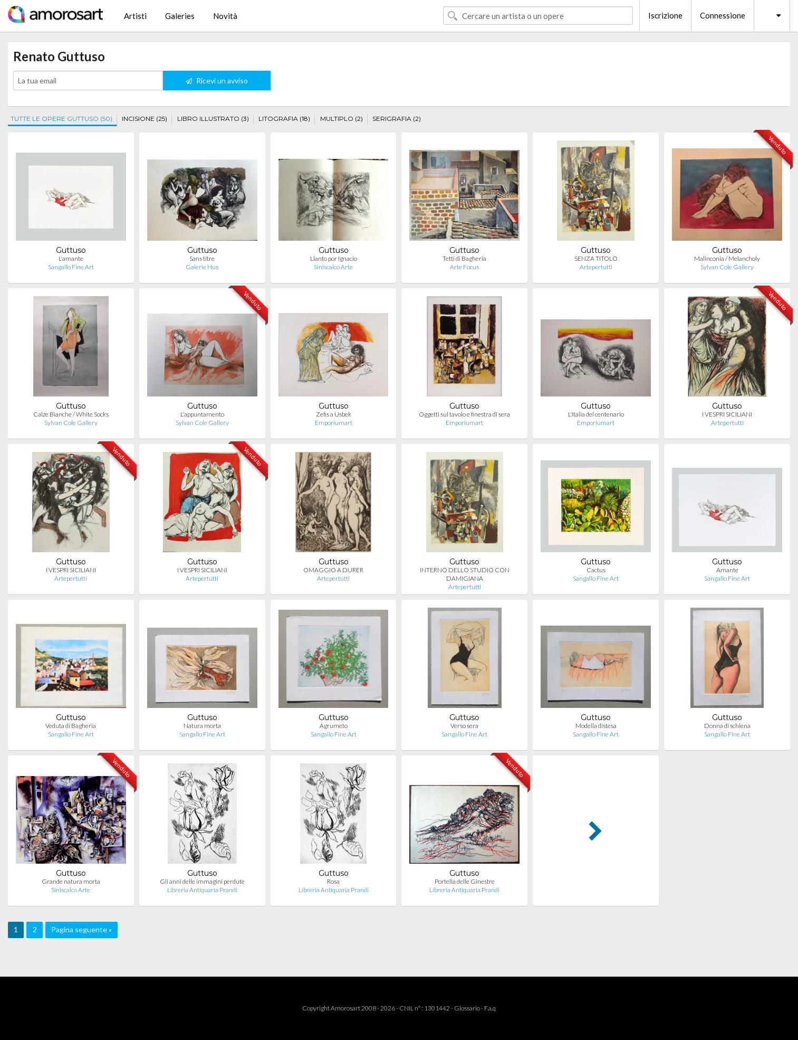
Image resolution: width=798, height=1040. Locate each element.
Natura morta (202, 726)
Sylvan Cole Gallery (727, 267)
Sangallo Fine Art (71, 267)
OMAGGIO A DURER (333, 570)
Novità (225, 16)
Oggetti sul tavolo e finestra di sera (464, 414)
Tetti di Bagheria (464, 258)
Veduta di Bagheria (70, 726)
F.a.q (490, 1008)
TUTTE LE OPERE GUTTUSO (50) (61, 118)
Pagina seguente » (81, 929)
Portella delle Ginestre (465, 881)
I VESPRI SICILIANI (727, 414)
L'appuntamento (202, 414)
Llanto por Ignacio (333, 258)
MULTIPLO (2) (341, 118)
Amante (727, 570)
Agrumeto (334, 726)
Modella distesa (596, 726)
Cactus (596, 570)
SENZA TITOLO (596, 258)
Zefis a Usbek (333, 414)
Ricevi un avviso (217, 80)
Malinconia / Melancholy (727, 258)
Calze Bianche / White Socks (71, 414)
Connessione (722, 15)
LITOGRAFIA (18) (284, 118)
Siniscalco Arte (333, 267)
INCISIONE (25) (144, 118)
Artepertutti (596, 267)
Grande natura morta (71, 881)
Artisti (135, 16)
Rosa (333, 881)
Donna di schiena (727, 726)
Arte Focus (464, 267)
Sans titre (202, 258)
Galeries (180, 16)
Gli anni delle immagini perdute (202, 881)
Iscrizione (665, 15)
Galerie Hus (202, 267)
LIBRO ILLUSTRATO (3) (213, 118)
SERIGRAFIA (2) (396, 118)
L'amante (71, 258)
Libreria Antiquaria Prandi (202, 890)
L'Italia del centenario (596, 414)
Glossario (467, 1008)
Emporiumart (333, 423)
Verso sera (464, 726)
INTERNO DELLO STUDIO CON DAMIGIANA (464, 574)
